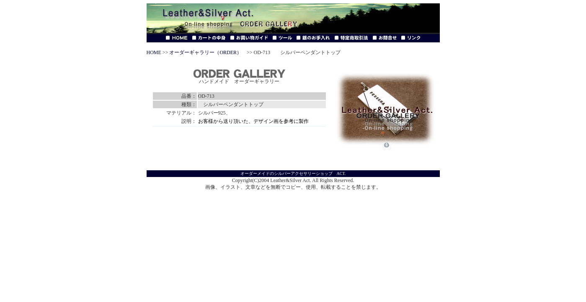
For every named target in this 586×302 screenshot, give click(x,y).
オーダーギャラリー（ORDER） (205, 52)
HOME (154, 52)
